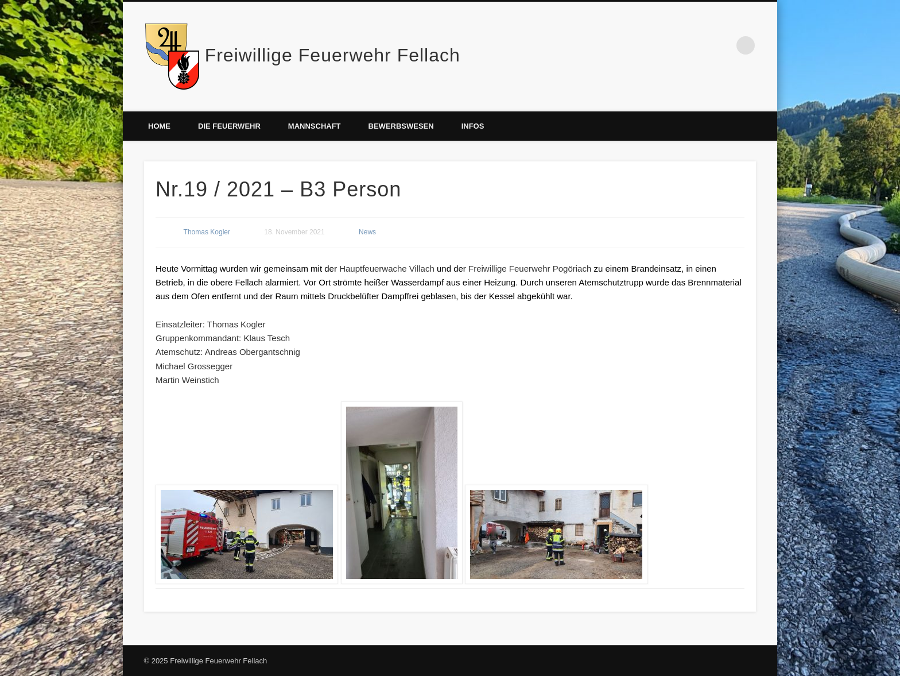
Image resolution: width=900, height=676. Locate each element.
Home (159, 126)
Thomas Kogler (207, 232)
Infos (472, 126)
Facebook (722, 45)
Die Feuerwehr (229, 126)
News (367, 232)
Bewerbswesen (401, 126)
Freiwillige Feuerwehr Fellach (332, 55)
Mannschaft (314, 126)
